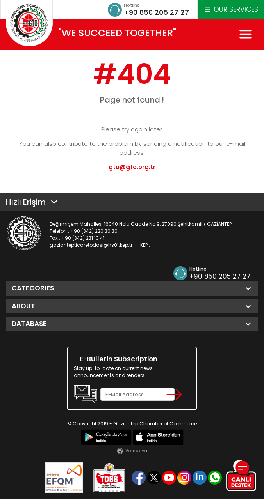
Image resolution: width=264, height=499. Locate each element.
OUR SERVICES (230, 9)
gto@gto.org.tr (132, 167)
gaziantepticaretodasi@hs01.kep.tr (91, 245)
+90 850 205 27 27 (156, 12)
